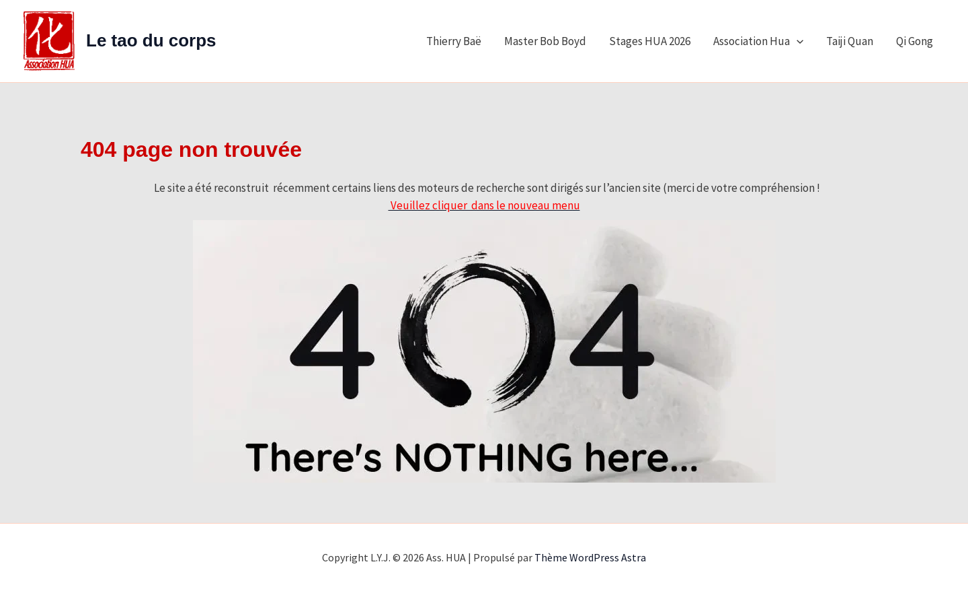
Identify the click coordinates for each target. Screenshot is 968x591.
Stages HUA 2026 (649, 41)
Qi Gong (914, 41)
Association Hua (758, 41)
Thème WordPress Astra (590, 557)
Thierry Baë (453, 41)
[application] (796, 41)
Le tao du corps (151, 40)
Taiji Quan (849, 41)
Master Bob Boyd (545, 41)
